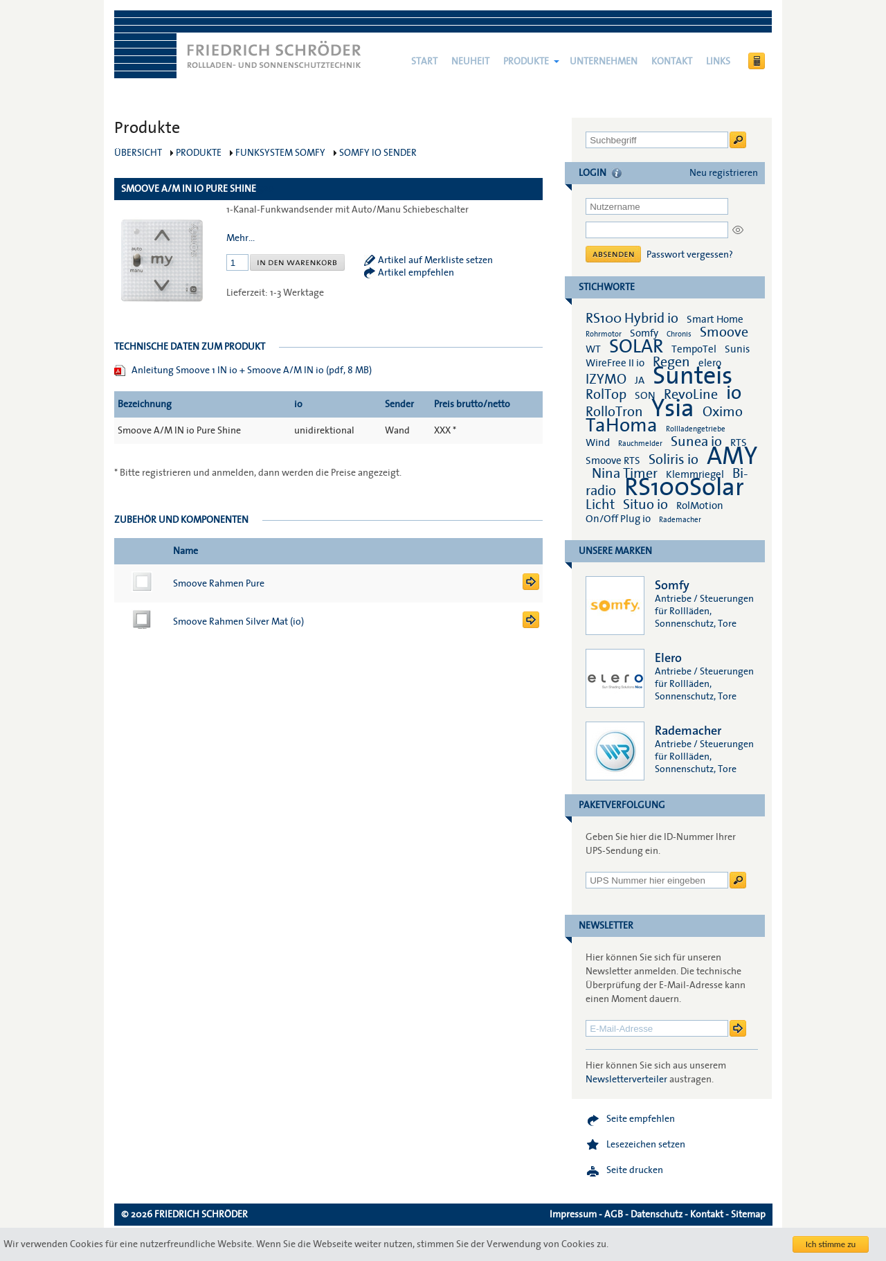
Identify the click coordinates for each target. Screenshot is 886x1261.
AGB (613, 1214)
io (733, 393)
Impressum (573, 1214)
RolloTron (614, 412)
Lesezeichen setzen (645, 1144)
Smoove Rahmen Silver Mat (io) (238, 621)
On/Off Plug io (618, 518)
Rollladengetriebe (695, 428)
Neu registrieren (723, 173)
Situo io (645, 504)
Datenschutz (656, 1214)
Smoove (724, 332)
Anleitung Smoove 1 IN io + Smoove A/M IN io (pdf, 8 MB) (252, 370)
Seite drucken (634, 1170)
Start (424, 61)
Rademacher (680, 519)
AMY (732, 456)
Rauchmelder (640, 443)
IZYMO (606, 379)
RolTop (606, 394)
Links (718, 61)
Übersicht (138, 153)
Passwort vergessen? (690, 254)
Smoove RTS (613, 460)
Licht (600, 504)
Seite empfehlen (640, 1119)
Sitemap (748, 1214)
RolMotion (699, 505)
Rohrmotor (604, 334)
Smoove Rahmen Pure (218, 583)
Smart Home (715, 319)
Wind (598, 442)
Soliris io (673, 459)
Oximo (723, 412)
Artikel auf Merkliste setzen (435, 260)
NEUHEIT (470, 61)
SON (645, 395)
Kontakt (671, 61)
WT (593, 349)
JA (641, 380)
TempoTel (693, 349)
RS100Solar (684, 487)
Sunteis (692, 376)
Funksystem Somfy (280, 153)
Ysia (672, 408)
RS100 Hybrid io (632, 318)
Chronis (679, 334)
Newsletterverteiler (626, 1079)
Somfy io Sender (378, 153)
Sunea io (696, 441)
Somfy (644, 333)
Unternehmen (604, 61)
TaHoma (622, 425)
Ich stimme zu (831, 1244)
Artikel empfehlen (416, 272)
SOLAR (636, 346)
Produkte (526, 61)
